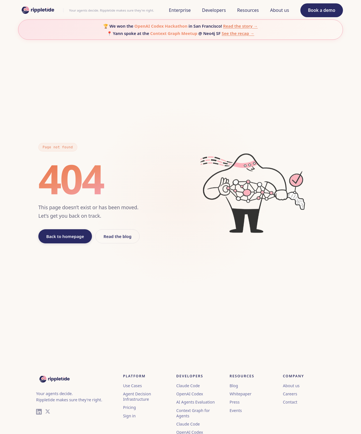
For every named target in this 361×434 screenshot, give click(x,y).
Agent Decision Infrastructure (137, 396)
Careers (290, 393)
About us (291, 385)
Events (236, 410)
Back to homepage (65, 236)
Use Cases (132, 385)
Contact (290, 402)
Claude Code (188, 385)
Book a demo (321, 10)
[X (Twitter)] (47, 412)
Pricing (129, 407)
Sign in (129, 415)
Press (234, 402)
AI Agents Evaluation (195, 402)
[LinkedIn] (39, 412)
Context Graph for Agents (193, 413)
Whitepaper (240, 393)
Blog (234, 385)
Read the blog (117, 236)
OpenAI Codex (189, 393)
